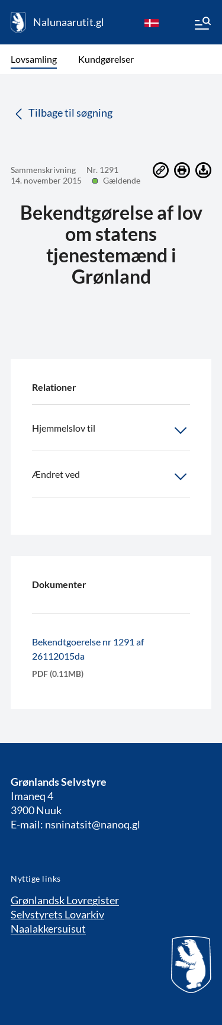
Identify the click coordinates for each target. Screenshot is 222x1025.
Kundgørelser (106, 59)
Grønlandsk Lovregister (65, 900)
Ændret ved (111, 476)
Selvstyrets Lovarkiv (57, 914)
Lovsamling (34, 59)
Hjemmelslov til (111, 430)
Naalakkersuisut (48, 928)
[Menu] (201, 24)
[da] (151, 22)
